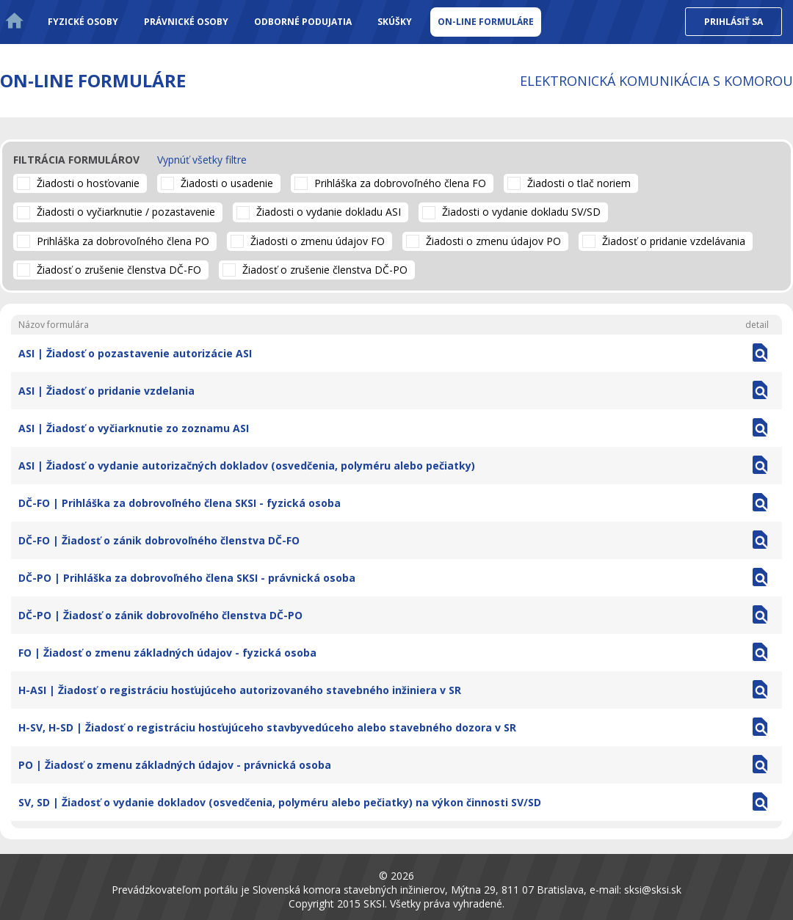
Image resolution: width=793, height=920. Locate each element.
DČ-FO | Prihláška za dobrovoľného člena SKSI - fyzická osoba (179, 503)
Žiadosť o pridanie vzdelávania (673, 241)
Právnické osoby (186, 21)
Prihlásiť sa (733, 21)
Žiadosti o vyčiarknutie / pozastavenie (126, 212)
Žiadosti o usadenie (227, 183)
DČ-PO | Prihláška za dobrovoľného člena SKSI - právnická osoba (186, 578)
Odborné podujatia (303, 21)
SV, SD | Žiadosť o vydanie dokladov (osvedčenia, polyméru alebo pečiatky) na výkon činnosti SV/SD (279, 802)
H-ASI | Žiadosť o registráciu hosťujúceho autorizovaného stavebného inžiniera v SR (239, 690)
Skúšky (394, 21)
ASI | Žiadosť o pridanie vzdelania (106, 391)
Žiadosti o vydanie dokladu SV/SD (521, 212)
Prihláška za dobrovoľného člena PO (123, 241)
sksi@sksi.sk (652, 890)
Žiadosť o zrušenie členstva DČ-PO (325, 270)
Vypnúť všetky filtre (202, 160)
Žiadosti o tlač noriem (579, 183)
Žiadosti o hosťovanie (88, 183)
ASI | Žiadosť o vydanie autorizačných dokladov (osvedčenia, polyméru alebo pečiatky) (246, 465)
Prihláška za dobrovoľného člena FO (400, 183)
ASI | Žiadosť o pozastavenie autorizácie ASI (135, 353)
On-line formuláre (486, 21)
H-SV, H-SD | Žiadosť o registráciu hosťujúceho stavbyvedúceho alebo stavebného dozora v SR (267, 727)
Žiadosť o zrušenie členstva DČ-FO (119, 270)
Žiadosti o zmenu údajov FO (317, 241)
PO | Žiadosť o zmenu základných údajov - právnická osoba (174, 765)
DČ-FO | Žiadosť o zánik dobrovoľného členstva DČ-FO (159, 540)
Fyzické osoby (83, 21)
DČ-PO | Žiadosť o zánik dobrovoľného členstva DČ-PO (160, 615)
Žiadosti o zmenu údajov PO (493, 241)
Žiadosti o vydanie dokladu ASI (328, 212)
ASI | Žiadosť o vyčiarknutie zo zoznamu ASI (133, 428)
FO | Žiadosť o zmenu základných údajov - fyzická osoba (167, 653)
